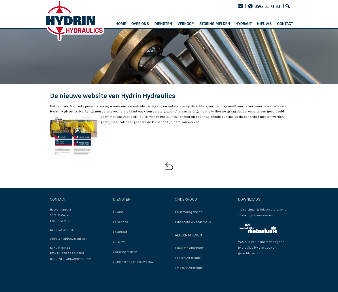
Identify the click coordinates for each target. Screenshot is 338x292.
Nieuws (264, 23)
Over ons (140, 23)
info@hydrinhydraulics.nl (70, 239)
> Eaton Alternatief (188, 258)
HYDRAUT (244, 23)
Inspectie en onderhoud (194, 222)
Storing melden (214, 23)
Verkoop (185, 23)
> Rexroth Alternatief (189, 248)
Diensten (163, 23)
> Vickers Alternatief (189, 268)
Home (120, 23)
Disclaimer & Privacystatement (263, 209)
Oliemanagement (189, 212)
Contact (285, 23)
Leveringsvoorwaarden (256, 215)
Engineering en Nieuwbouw (134, 262)
